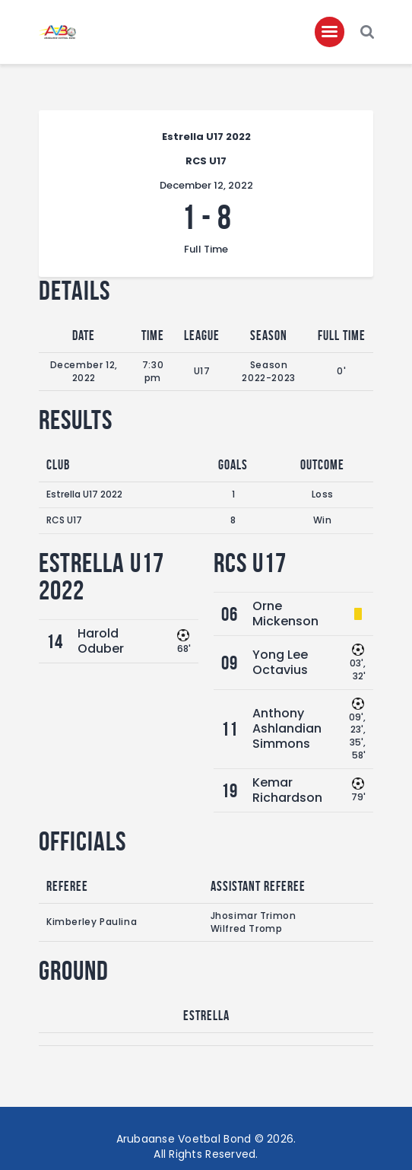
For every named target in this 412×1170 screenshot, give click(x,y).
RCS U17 (64, 519)
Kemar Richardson (287, 790)
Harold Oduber (101, 641)
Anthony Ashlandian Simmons (287, 728)
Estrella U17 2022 (84, 494)
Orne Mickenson (285, 613)
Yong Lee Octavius (280, 662)
